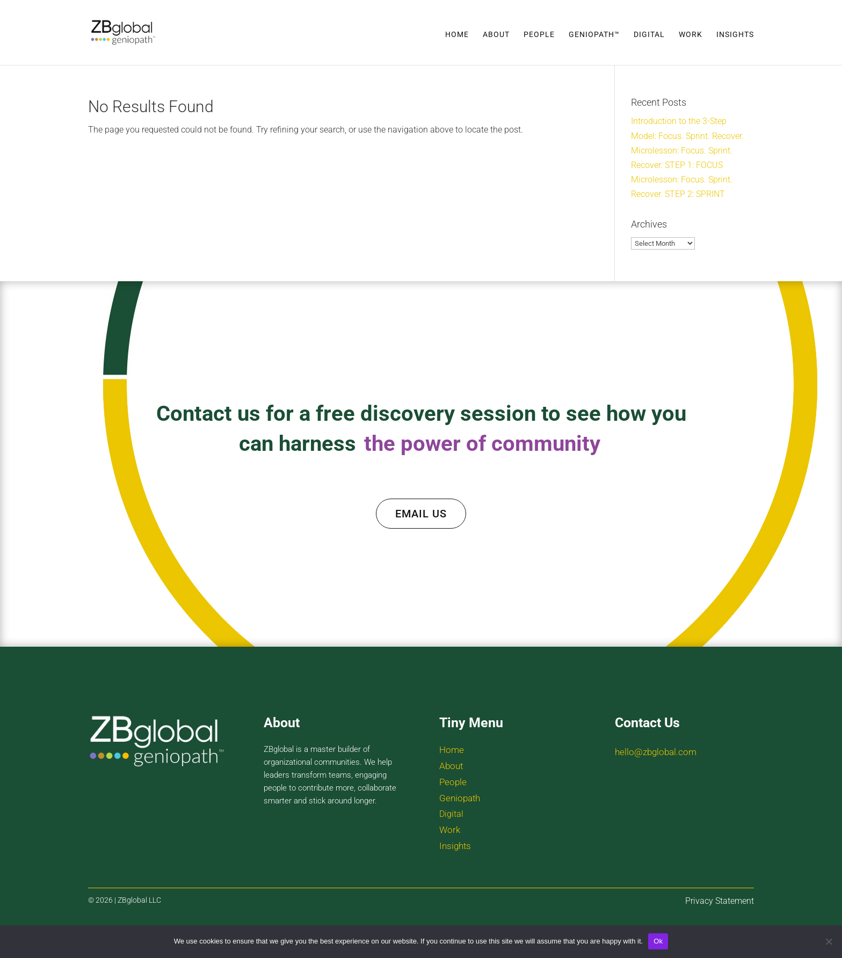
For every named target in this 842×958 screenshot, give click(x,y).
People (539, 35)
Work (690, 35)
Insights (735, 35)
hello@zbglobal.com (655, 752)
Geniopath (459, 798)
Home (457, 35)
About (496, 35)
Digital (649, 35)
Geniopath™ (594, 35)
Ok (658, 941)
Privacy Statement (719, 901)
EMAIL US (421, 513)
